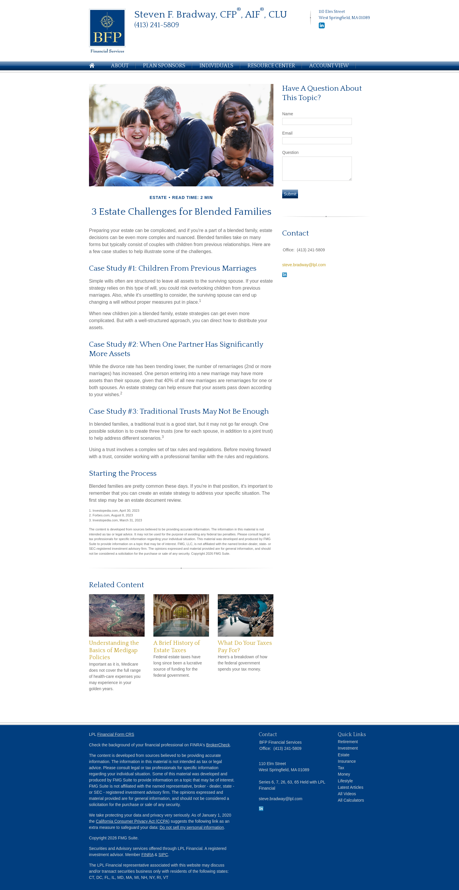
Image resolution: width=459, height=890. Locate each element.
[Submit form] (290, 194)
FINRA (147, 854)
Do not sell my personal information (192, 827)
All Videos (347, 793)
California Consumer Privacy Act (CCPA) (132, 821)
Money (344, 774)
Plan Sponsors (164, 66)
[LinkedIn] (322, 27)
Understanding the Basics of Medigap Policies (114, 650)
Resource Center (271, 66)
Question (290, 152)
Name (287, 113)
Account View (329, 66)
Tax (341, 767)
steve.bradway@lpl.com (304, 264)
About (120, 66)
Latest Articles (350, 787)
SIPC (163, 854)
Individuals (216, 66)
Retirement (348, 741)
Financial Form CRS (115, 734)
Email (287, 133)
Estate (344, 754)
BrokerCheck (218, 745)
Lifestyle (345, 781)
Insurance (347, 761)
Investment (348, 748)
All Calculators (351, 800)
